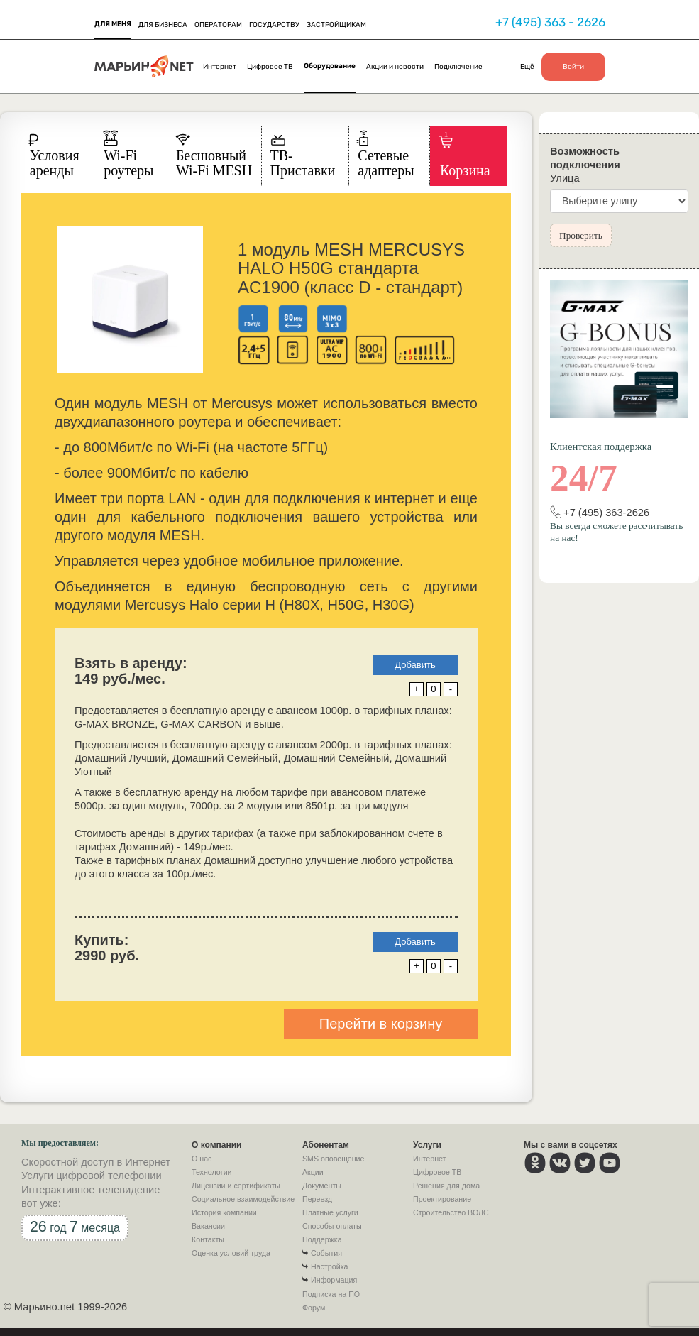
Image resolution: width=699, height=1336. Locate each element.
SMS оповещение (333, 1158)
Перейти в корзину (380, 1023)
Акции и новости (395, 66)
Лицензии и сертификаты (236, 1185)
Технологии (212, 1172)
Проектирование (442, 1199)
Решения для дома (446, 1185)
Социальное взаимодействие (243, 1199)
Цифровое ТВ (270, 66)
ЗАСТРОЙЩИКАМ (336, 25)
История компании (224, 1212)
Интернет (219, 66)
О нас (201, 1158)
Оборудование (330, 66)
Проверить (580, 235)
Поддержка (322, 1239)
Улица (565, 178)
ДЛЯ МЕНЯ (112, 24)
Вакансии (208, 1226)
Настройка (329, 1266)
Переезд (317, 1199)
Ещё (527, 66)
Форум (313, 1307)
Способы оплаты (332, 1226)
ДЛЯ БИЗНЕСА (162, 25)
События (326, 1253)
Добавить (415, 664)
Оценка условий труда (231, 1253)
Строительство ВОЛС (451, 1212)
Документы (321, 1185)
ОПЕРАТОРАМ (218, 25)
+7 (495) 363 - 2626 (550, 22)
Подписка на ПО (331, 1294)
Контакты (208, 1239)
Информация (334, 1280)
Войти (573, 66)
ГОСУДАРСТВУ (274, 25)
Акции (313, 1172)
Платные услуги (330, 1212)
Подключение (458, 66)
